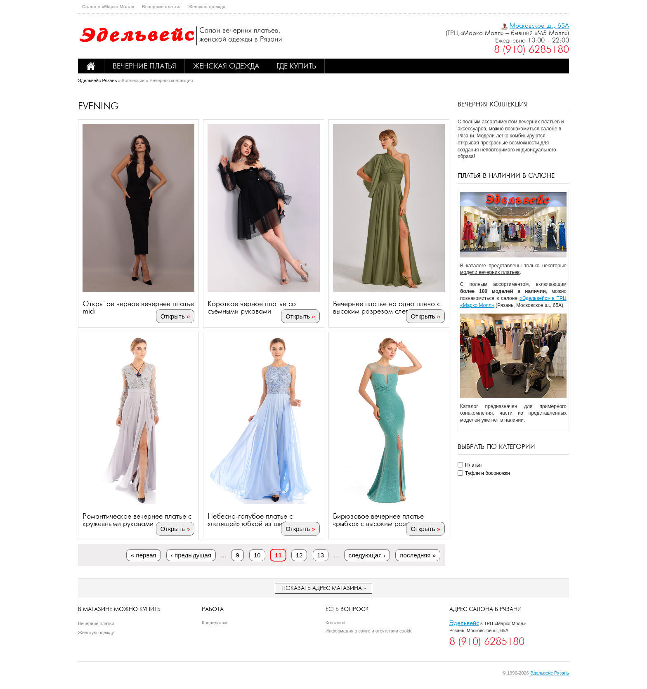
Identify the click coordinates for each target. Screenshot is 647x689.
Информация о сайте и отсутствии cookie (369, 630)
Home (91, 66)
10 (257, 555)
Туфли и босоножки (487, 473)
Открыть (173, 316)
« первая (143, 555)
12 (299, 555)
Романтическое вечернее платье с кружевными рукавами (137, 520)
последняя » (418, 555)
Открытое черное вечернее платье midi (138, 307)
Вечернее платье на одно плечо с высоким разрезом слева (386, 307)
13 (320, 555)
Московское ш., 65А (539, 25)
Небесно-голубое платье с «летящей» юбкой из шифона (254, 520)
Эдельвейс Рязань (97, 80)
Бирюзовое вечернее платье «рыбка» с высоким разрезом (379, 520)
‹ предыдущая (191, 555)
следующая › (367, 555)
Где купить (296, 66)
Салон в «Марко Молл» (108, 6)
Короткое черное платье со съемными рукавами (252, 307)
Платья (473, 465)
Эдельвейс (464, 623)
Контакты (335, 622)
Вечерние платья (161, 6)
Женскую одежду (96, 632)
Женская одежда (206, 6)
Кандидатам (214, 622)
